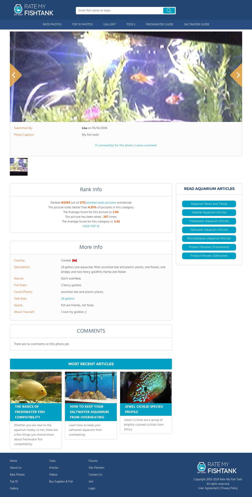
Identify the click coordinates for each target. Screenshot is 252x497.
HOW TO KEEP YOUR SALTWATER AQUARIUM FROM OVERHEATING (89, 412)
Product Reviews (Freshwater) (209, 247)
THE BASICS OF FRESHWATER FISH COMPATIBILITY (30, 412)
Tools (52, 461)
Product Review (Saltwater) (209, 255)
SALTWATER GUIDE (196, 24)
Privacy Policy (229, 488)
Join (91, 481)
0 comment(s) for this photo (114, 145)
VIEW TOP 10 (90, 226)
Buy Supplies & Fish (61, 481)
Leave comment (146, 145)
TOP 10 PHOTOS (82, 24)
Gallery (14, 488)
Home (13, 461)
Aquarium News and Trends (209, 204)
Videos (53, 474)
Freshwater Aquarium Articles (209, 221)
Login (92, 488)
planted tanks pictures (101, 202)
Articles (53, 468)
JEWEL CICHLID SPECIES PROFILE (144, 409)
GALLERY (109, 24)
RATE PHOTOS (52, 24)
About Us (15, 468)
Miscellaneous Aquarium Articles (209, 238)
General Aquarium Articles (209, 212)
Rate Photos (17, 474)
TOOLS (130, 24)
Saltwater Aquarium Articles (209, 229)
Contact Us (95, 474)
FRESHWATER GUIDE (159, 24)
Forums (93, 461)
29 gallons (68, 298)
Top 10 (14, 481)
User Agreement (208, 488)
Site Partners (96, 468)
